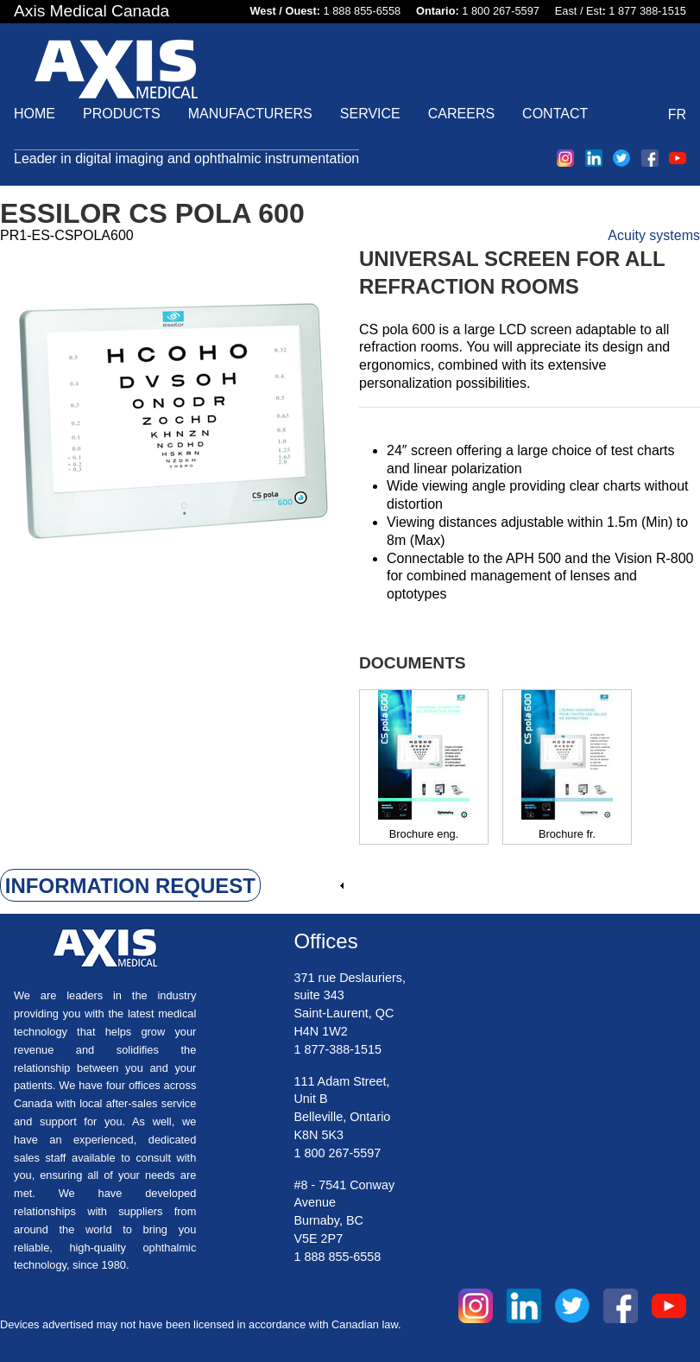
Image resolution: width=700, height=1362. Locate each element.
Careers (461, 113)
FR (677, 114)
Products (122, 113)
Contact (555, 113)
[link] (172, 886)
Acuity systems (654, 235)
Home (34, 113)
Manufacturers (250, 113)
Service (370, 113)
